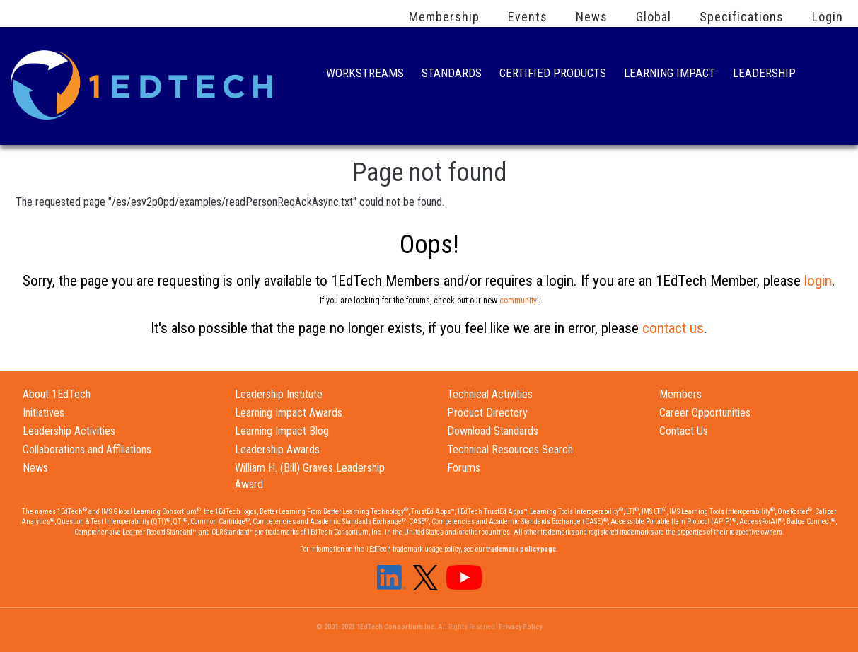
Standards (452, 74)
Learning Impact (669, 74)
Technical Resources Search (510, 449)
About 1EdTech (57, 394)
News (592, 17)
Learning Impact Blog (282, 431)
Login (827, 17)
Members (680, 394)
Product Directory (487, 412)
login (818, 280)
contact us (673, 328)
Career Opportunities (704, 412)
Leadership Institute (279, 394)
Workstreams (365, 74)
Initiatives (43, 412)
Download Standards (492, 431)
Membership (444, 17)
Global (653, 17)
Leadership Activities (69, 431)
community (518, 300)
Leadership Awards (277, 449)
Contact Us (683, 431)
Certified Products (552, 74)
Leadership (764, 74)
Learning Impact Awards (288, 412)
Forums (463, 468)
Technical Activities (490, 394)
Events (527, 17)
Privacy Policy (520, 627)
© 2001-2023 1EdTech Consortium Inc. (376, 627)
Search (828, 74)
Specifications (742, 17)
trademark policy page (521, 549)
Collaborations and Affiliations (87, 449)
